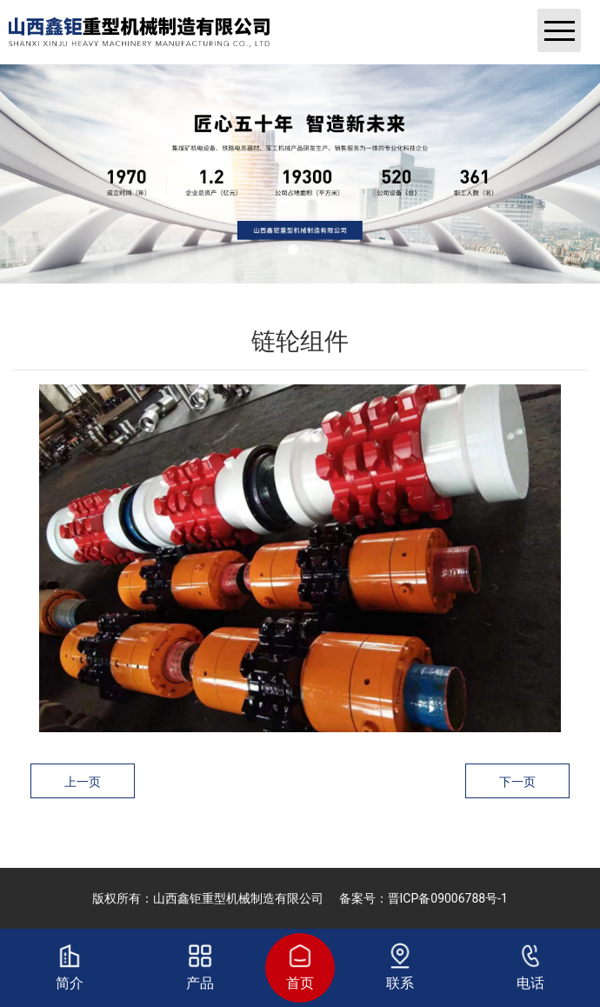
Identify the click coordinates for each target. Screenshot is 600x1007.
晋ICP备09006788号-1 (448, 898)
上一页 (82, 782)
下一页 (517, 782)
